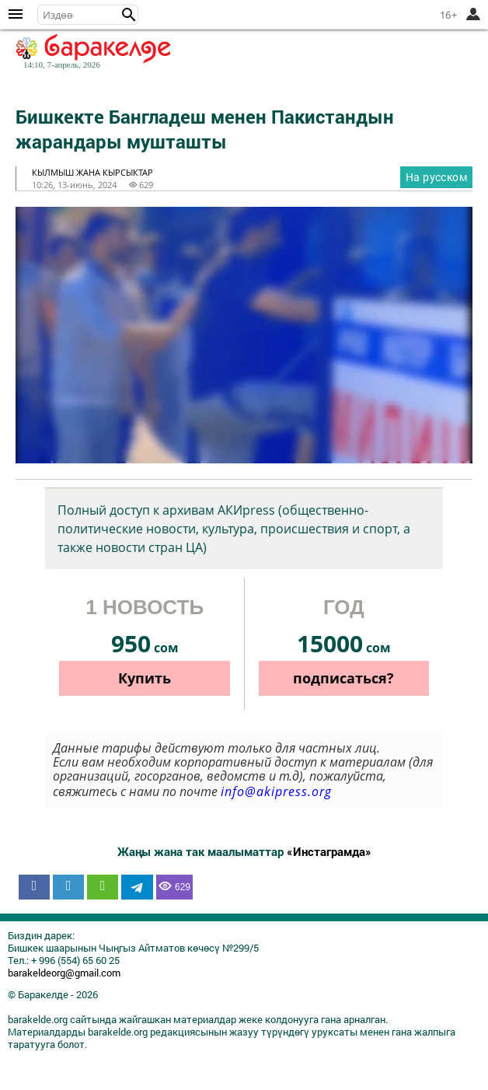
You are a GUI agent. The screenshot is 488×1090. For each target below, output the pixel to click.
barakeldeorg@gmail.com (64, 972)
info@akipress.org (276, 791)
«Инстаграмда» (329, 851)
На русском (436, 176)
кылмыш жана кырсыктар (92, 172)
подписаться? (343, 678)
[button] (129, 14)
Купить (144, 678)
